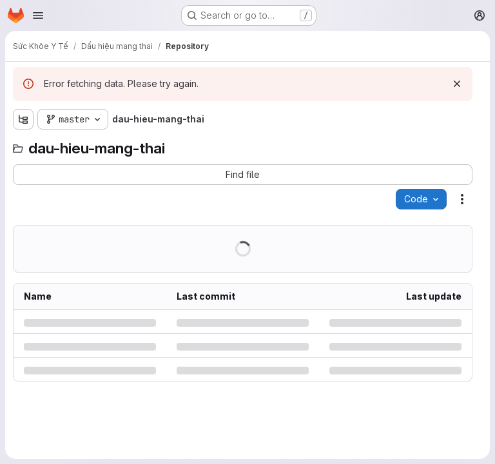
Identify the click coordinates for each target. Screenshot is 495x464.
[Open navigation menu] (38, 15)
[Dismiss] (457, 84)
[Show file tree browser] (23, 119)
